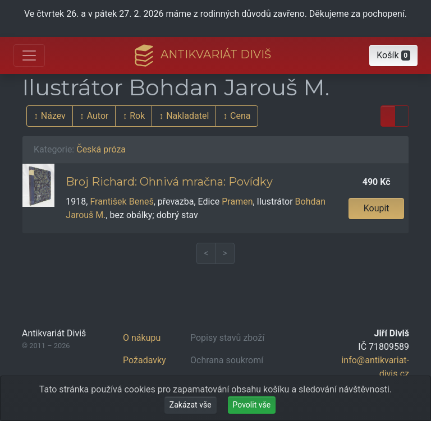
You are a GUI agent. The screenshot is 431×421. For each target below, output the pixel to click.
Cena (240, 115)
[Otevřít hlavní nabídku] (29, 55)
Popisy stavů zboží (227, 337)
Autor (98, 115)
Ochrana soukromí (226, 360)
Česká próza (101, 149)
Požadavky (144, 360)
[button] (393, 55)
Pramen (237, 201)
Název (53, 115)
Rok (137, 115)
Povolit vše (252, 404)
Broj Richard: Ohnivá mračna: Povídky (169, 181)
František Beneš (121, 201)
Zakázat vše (190, 404)
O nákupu (142, 337)
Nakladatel (187, 115)
